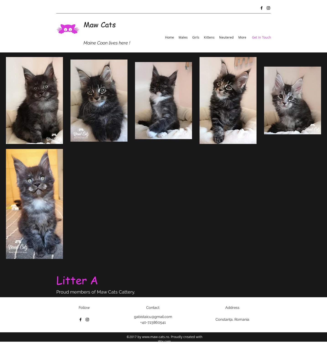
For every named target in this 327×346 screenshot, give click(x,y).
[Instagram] (268, 8)
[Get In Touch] (261, 37)
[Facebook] (261, 8)
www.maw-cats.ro (155, 337)
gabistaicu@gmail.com (153, 317)
